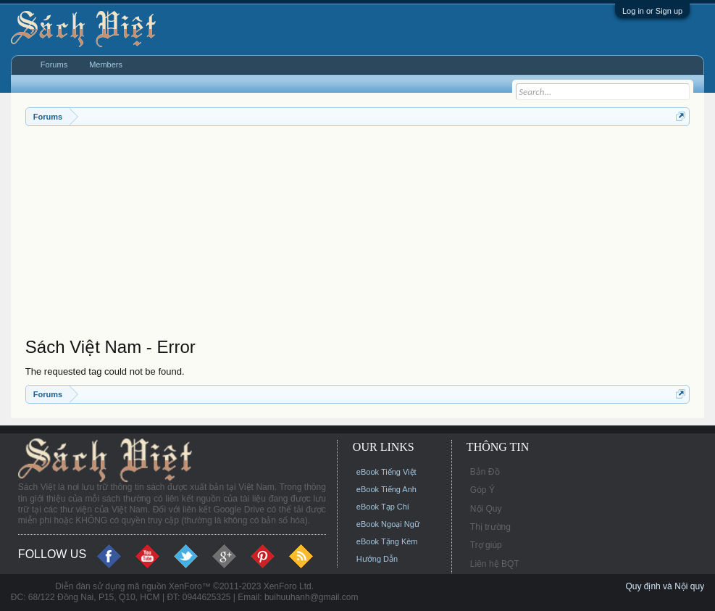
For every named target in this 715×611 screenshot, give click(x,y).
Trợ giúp (486, 545)
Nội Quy (486, 509)
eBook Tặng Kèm (387, 541)
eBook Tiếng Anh (386, 489)
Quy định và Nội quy (664, 586)
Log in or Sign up (652, 11)
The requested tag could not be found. (105, 371)
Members (105, 64)
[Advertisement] (357, 234)
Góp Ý (482, 490)
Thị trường (490, 527)
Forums (54, 64)
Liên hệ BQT (494, 564)
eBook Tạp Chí (382, 506)
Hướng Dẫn (377, 558)
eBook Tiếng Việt (386, 471)
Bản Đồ (485, 472)
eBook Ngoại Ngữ (387, 524)
